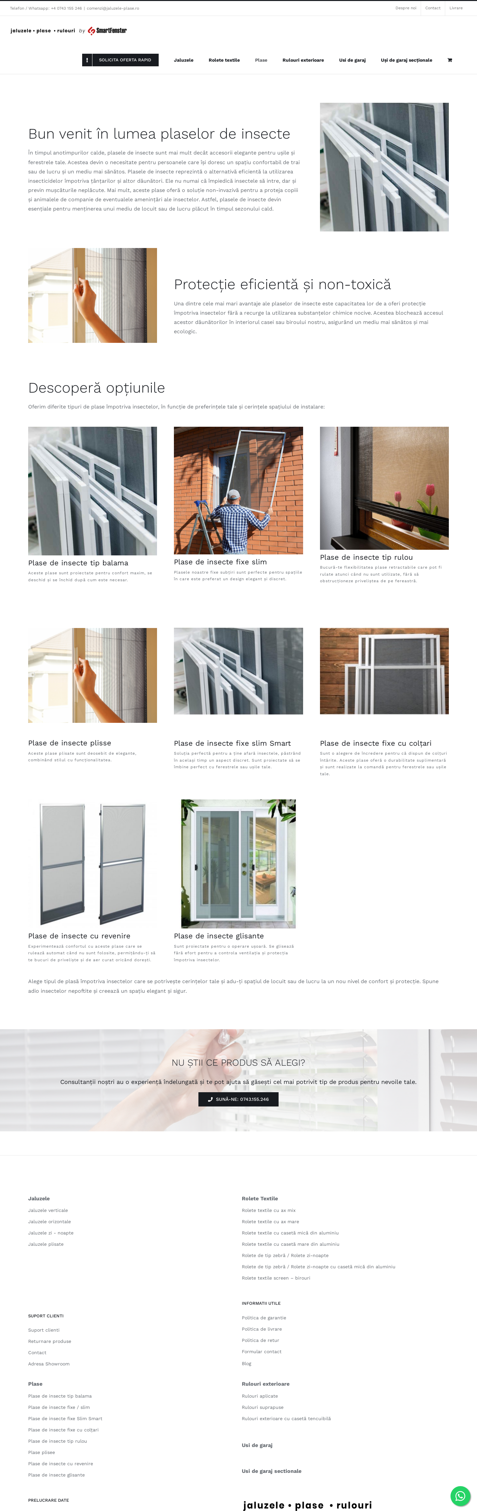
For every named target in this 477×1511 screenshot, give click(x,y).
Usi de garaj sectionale (271, 1471)
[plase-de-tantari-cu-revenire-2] (92, 802)
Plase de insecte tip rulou (366, 557)
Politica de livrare (262, 1329)
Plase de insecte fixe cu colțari (376, 743)
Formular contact (262, 1351)
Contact (37, 1352)
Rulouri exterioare (266, 1384)
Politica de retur (260, 1340)
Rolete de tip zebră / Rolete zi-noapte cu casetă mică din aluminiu (319, 1266)
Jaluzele (39, 1198)
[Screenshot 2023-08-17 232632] (238, 429)
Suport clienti (44, 1330)
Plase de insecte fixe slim (220, 562)
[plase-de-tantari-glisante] (238, 802)
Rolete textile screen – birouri (276, 1278)
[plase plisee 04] (92, 630)
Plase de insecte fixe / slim (59, 1407)
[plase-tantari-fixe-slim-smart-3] (238, 609)
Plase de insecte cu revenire (79, 936)
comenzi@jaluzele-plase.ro (113, 8)
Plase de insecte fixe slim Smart (232, 743)
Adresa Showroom (49, 1363)
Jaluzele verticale (48, 1210)
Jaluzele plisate (46, 1244)
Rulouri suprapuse (263, 1407)
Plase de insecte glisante (219, 936)
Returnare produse (49, 1341)
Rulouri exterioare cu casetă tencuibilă (286, 1418)
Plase (35, 1384)
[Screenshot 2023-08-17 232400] (92, 429)
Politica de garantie (264, 1317)
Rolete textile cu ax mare (270, 1221)
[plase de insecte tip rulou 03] (384, 429)
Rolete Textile (260, 1198)
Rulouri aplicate (260, 1396)
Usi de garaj (257, 1445)
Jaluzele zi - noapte (51, 1232)
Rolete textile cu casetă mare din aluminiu (291, 1244)
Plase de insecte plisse (69, 743)
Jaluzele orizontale (49, 1221)
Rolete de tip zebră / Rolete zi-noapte (285, 1255)
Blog (246, 1363)
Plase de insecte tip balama (78, 563)
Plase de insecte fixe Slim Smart (65, 1418)
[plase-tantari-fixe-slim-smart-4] (384, 609)
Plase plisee (41, 1452)
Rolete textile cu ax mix (268, 1210)
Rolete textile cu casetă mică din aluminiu (290, 1232)
